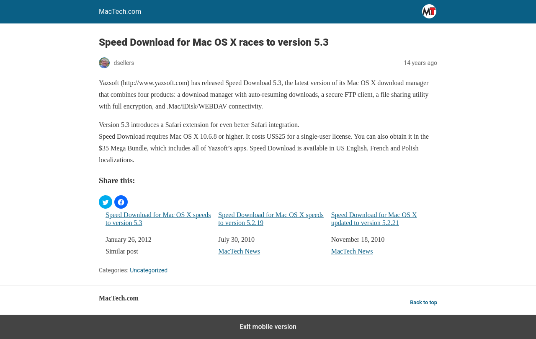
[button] (105, 202)
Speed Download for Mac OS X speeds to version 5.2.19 (271, 218)
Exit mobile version (268, 327)
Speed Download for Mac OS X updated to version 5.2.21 (374, 218)
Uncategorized (149, 270)
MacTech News (239, 251)
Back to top (423, 302)
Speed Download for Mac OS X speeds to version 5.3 (158, 218)
